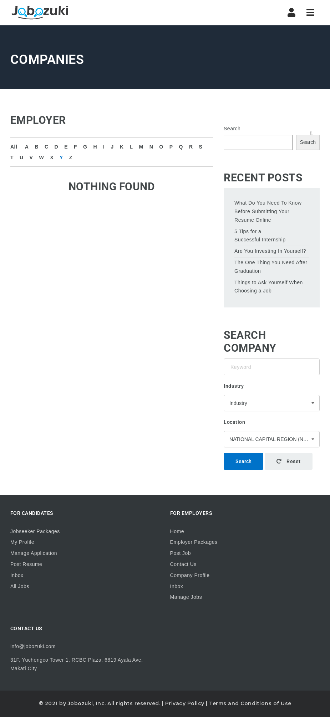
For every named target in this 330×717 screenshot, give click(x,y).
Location (234, 422)
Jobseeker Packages (35, 531)
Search (232, 128)
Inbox (17, 575)
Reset (288, 461)
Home (177, 531)
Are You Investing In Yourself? (270, 251)
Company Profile (190, 575)
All (13, 147)
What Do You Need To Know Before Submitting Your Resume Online (267, 211)
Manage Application (33, 553)
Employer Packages (194, 542)
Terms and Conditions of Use (250, 703)
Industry (234, 386)
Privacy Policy (184, 703)
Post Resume (26, 564)
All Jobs (19, 586)
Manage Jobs (186, 597)
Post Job (180, 553)
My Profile (22, 542)
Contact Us (183, 564)
